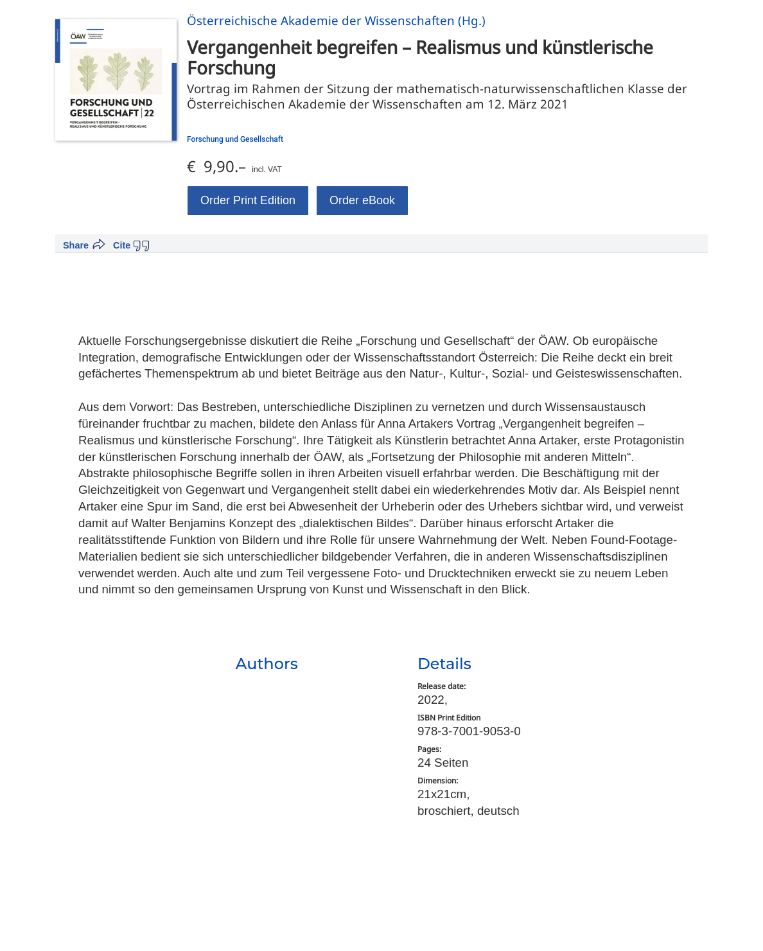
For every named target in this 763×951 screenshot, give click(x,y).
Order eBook (362, 200)
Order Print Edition (247, 200)
